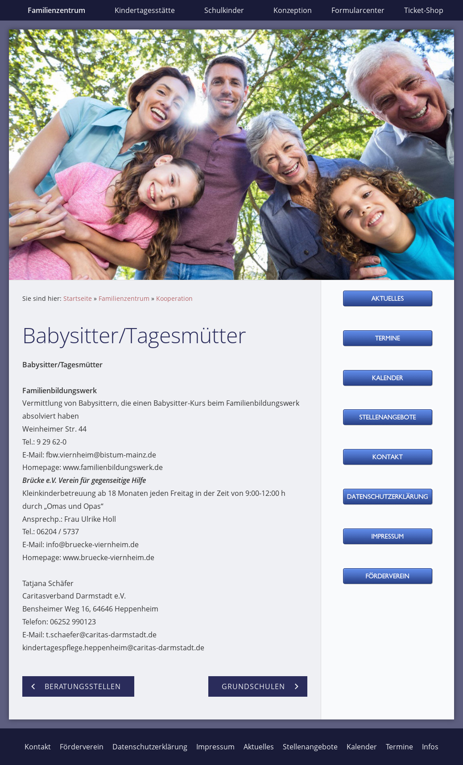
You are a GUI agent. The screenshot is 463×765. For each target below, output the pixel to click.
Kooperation (174, 298)
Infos (430, 747)
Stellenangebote (310, 747)
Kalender (362, 747)
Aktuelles (259, 747)
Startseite (77, 298)
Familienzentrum (124, 298)
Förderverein (81, 747)
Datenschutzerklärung (149, 747)
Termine (399, 747)
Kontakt (38, 747)
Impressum (215, 747)
